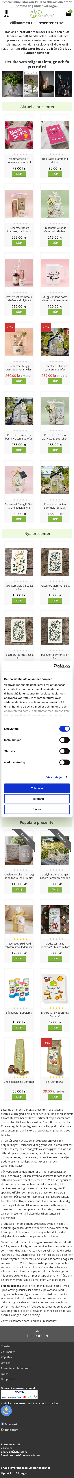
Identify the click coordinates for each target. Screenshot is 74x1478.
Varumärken (8, 1352)
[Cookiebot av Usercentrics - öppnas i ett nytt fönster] (54, 666)
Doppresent (8, 1379)
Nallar (4, 1373)
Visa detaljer (54, 777)
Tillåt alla (37, 788)
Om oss (5, 1362)
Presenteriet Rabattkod (15, 1368)
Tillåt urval (37, 798)
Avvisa (37, 809)
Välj (19, 889)
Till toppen (37, 1333)
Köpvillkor (7, 1357)
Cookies (5, 1346)
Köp (19, 173)
